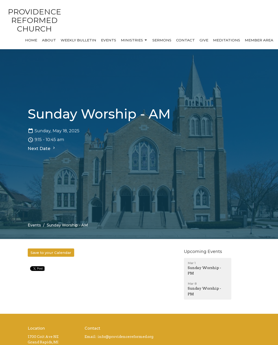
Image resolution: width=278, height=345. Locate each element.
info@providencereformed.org (125, 337)
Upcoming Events (203, 251)
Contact (185, 40)
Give (204, 40)
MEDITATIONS (226, 40)
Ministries (134, 40)
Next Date (42, 148)
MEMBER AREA (259, 40)
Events (108, 40)
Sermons (161, 40)
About (49, 40)
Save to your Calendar (51, 252)
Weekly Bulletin (78, 40)
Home (31, 40)
